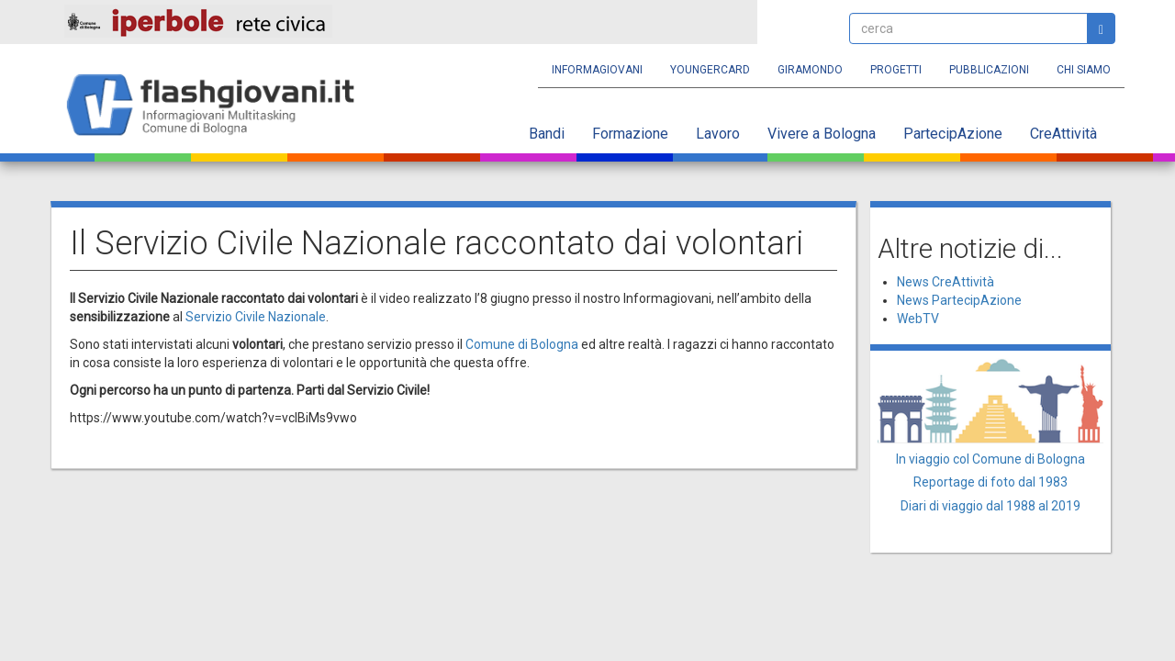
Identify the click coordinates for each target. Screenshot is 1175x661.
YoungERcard (710, 69)
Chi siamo (1084, 69)
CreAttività (1063, 133)
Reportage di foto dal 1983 (990, 482)
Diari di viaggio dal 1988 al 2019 (990, 506)
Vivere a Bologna (821, 133)
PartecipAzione (952, 133)
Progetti (896, 69)
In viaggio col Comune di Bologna (990, 459)
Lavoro (718, 133)
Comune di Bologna (521, 344)
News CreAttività (945, 281)
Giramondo (810, 69)
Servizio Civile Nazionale (255, 316)
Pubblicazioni (989, 69)
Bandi (547, 133)
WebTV (918, 318)
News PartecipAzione (959, 300)
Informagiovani (597, 69)
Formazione (630, 133)
